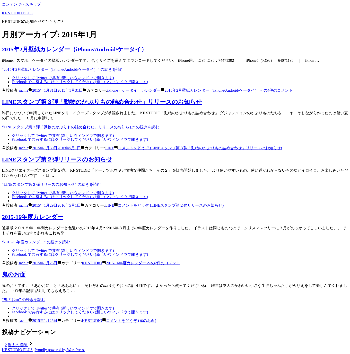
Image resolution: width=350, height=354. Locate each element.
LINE (109, 148)
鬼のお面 (14, 274)
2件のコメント (143, 263)
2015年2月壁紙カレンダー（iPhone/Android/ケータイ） (74, 49)
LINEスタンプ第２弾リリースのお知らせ (57, 159)
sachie (23, 90)
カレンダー (151, 90)
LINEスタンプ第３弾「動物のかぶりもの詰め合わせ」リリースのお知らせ (102, 102)
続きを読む (63, 69)
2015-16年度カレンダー (32, 217)
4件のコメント (229, 90)
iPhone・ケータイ (122, 90)
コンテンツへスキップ (21, 4)
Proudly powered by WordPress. (60, 350)
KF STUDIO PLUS (17, 13)
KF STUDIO (92, 263)
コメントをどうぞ (200, 148)
